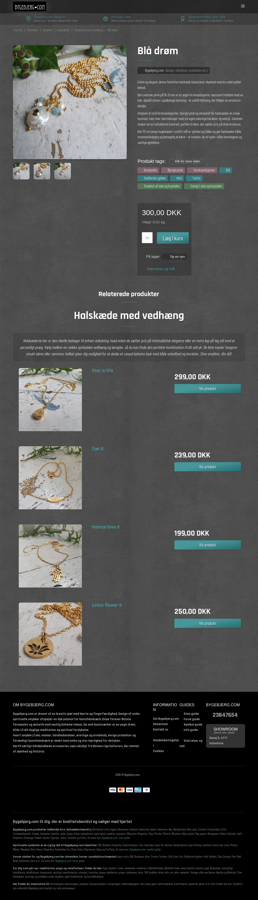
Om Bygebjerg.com (166, 719)
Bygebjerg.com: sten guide (116, 837)
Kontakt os (160, 729)
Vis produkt (207, 388)
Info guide (191, 730)
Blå (228, 170)
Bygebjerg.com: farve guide (69, 861)
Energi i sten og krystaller (206, 186)
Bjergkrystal (175, 170)
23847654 (225, 714)
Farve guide (192, 719)
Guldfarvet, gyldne (155, 178)
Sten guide (191, 714)
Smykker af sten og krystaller (162, 186)
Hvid (179, 178)
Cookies (158, 751)
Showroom (160, 724)
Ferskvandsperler (204, 170)
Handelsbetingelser (166, 743)
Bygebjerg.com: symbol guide (145, 849)
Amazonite (150, 170)
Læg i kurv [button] (173, 238)
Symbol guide (193, 725)
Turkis (196, 178)
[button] (174, 256)
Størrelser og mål (161, 269)
